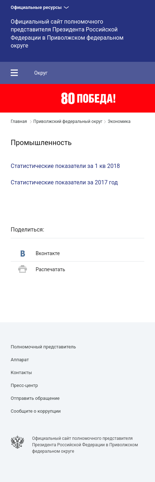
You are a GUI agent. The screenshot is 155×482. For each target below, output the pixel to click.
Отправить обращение (35, 398)
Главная (19, 121)
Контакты (21, 372)
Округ (41, 73)
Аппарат (20, 359)
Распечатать (41, 269)
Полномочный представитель (43, 346)
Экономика (119, 121)
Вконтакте (40, 253)
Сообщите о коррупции (36, 411)
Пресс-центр (24, 385)
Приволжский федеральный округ (68, 121)
